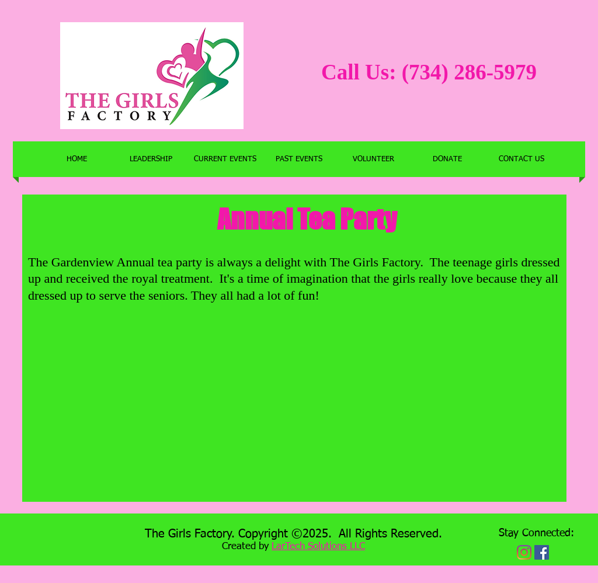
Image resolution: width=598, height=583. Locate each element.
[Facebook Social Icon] (541, 552)
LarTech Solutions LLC (318, 546)
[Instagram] (524, 552)
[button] (225, 159)
